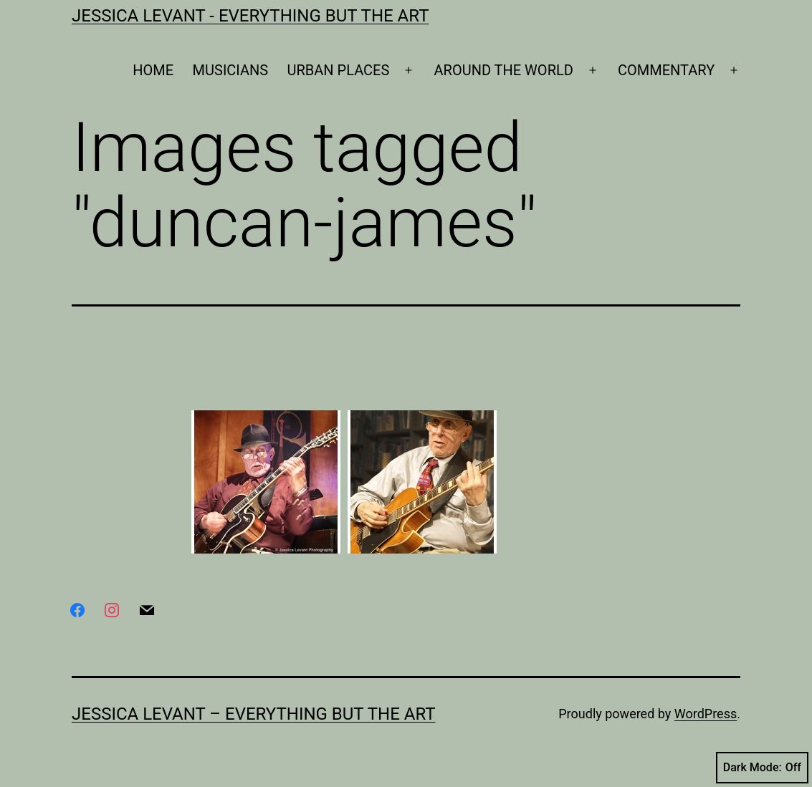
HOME (153, 70)
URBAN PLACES (338, 70)
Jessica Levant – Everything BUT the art (254, 714)
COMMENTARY (666, 70)
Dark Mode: (762, 767)
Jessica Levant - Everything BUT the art (250, 16)
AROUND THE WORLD (503, 70)
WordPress (705, 713)
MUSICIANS (231, 70)
